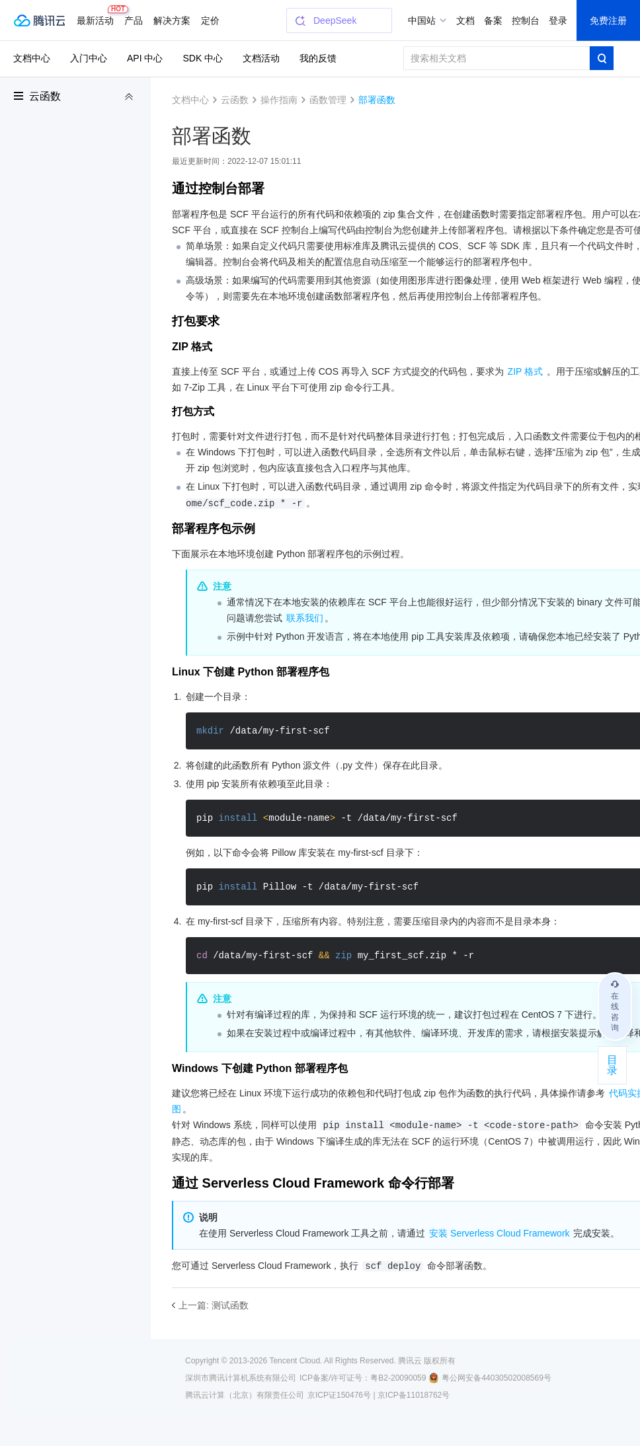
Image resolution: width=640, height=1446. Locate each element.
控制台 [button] (526, 20)
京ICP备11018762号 (414, 1395)
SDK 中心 (202, 58)
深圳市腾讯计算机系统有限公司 (240, 1378)
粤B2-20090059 (398, 1378)
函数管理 (327, 100)
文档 (465, 20)
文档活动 (261, 58)
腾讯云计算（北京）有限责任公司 (244, 1395)
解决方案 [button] (171, 20)
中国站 (422, 20)
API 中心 (145, 58)
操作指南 (279, 100)
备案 (493, 20)
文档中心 (31, 58)
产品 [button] (133, 20)
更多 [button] (210, 20)
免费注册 (608, 20)
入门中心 (88, 58)
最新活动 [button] (98, 15)
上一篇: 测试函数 (214, 1305)
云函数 (45, 96)
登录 (558, 20)
